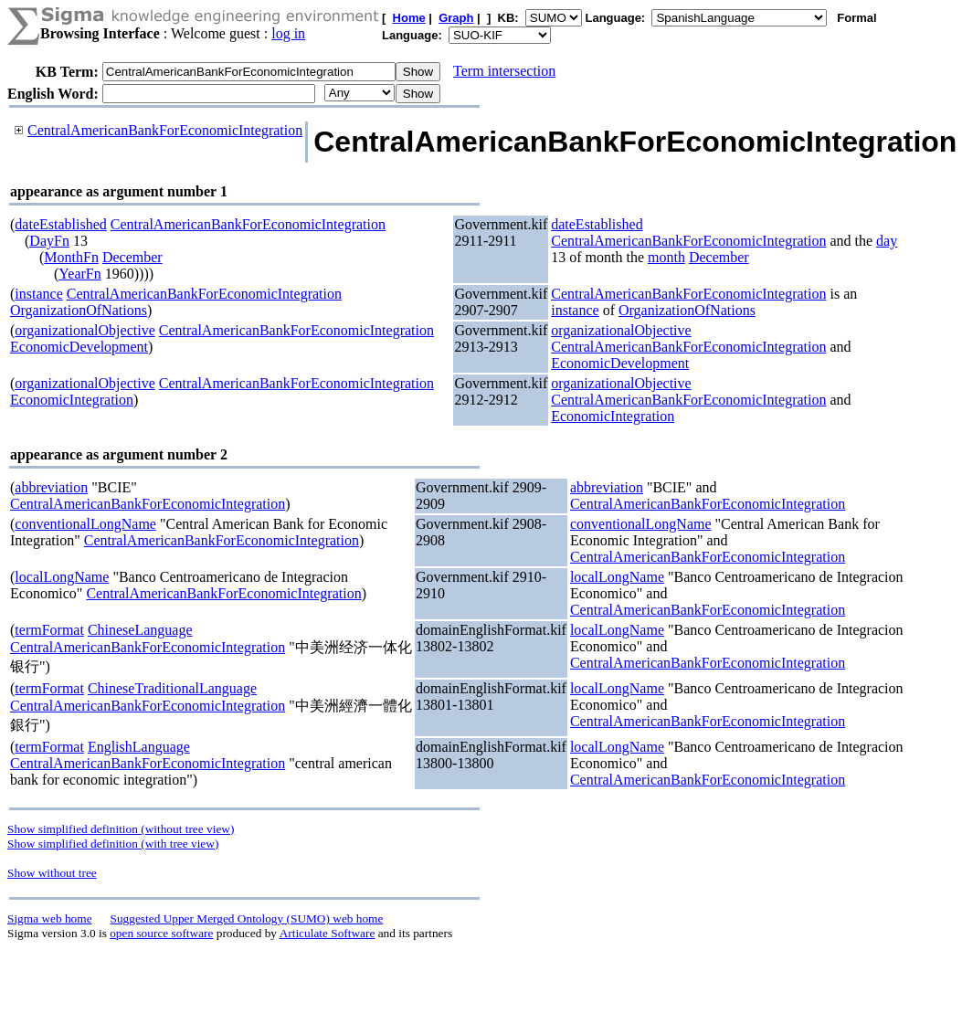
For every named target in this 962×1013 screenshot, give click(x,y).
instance (38, 293)
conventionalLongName (85, 524)
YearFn (79, 273)
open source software (161, 933)
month (666, 257)
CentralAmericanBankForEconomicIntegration (164, 130)
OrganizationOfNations (78, 310)
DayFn (49, 240)
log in (288, 33)
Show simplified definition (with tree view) (112, 843)
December (132, 257)
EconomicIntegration (71, 399)
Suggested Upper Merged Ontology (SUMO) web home (247, 918)
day (886, 240)
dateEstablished (60, 224)
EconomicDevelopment (79, 346)
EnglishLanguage (139, 746)
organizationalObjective (84, 330)
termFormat (49, 630)
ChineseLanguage (140, 630)
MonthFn (71, 257)
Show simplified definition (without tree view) (120, 829)
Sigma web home (49, 918)
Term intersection (504, 71)
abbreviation (51, 487)
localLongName (62, 577)
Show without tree (52, 873)
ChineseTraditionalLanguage (172, 688)
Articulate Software (327, 933)
